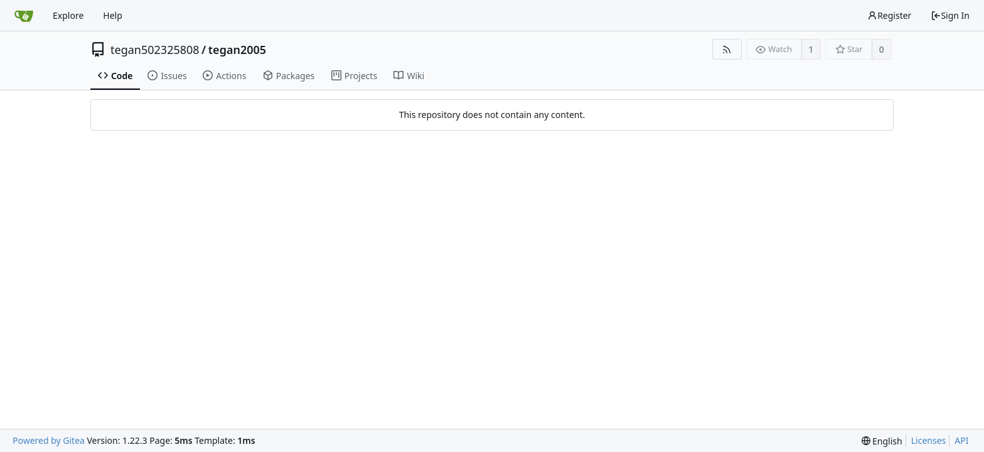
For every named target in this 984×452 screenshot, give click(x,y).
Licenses (928, 440)
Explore (68, 15)
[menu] (882, 441)
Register (889, 15)
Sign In (950, 15)
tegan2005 (237, 49)
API (961, 440)
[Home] (23, 15)
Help (112, 15)
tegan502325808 (155, 49)
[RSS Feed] (727, 49)
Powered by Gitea (49, 440)
